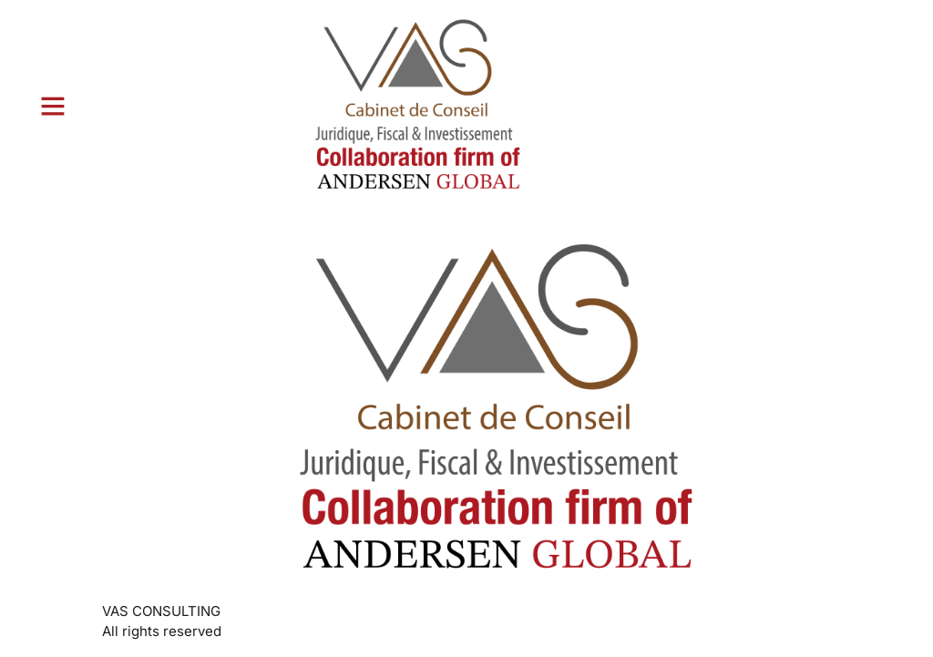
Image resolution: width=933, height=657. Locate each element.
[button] (53, 106)
